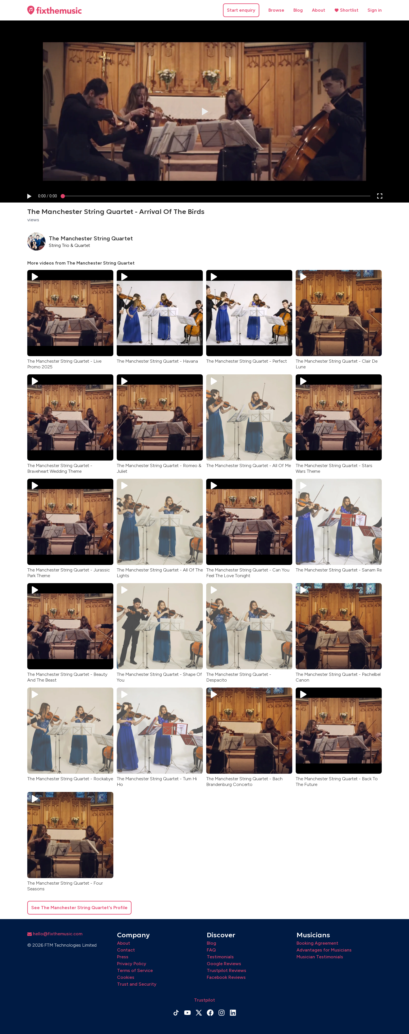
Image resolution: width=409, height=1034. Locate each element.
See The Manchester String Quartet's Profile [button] (79, 907)
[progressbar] (47, 196)
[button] (29, 196)
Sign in (375, 10)
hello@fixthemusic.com (54, 933)
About (318, 10)
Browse (276, 10)
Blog (298, 10)
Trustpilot (204, 1000)
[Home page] (54, 10)
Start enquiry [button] (241, 10)
